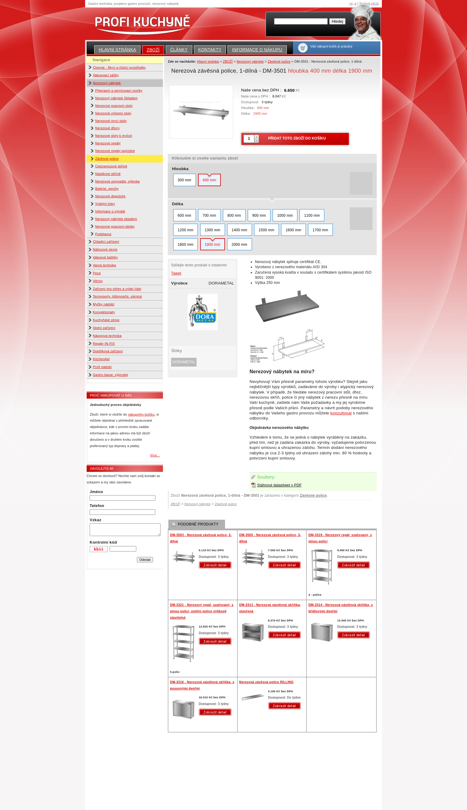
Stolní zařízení (104, 328)
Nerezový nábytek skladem (116, 219)
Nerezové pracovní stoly (114, 105)
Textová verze (369, 3)
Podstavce (103, 234)
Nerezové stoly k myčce (113, 135)
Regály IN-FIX (104, 343)
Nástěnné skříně (108, 174)
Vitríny (98, 281)
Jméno (96, 491)
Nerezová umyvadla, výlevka (117, 181)
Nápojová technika (107, 336)
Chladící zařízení (106, 241)
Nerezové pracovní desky (114, 226)
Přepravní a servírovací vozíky (118, 90)
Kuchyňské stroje (106, 320)
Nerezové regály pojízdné (115, 151)
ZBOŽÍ (153, 50)
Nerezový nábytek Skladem (116, 98)
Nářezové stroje (105, 249)
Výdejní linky (105, 204)
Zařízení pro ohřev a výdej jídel (117, 289)
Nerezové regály (108, 143)
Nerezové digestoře (110, 196)
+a (351, 3)
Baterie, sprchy (106, 188)
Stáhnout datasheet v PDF (279, 485)
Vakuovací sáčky (106, 75)
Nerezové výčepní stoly (113, 113)
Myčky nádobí (103, 304)
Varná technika (104, 265)
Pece (97, 273)
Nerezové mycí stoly (111, 121)
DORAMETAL (183, 362)
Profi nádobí (102, 367)
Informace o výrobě (110, 211)
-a (355, 3)
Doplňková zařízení (108, 351)
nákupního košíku (141, 414)
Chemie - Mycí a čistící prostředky (119, 67)
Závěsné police (107, 158)
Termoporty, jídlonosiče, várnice (117, 296)
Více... (155, 455)
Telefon (97, 505)
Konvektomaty (104, 312)
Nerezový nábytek (107, 83)
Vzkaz (95, 520)
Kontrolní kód (103, 542)
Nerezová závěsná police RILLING (266, 682)
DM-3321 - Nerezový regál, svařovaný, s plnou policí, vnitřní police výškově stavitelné (201, 611)
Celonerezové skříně (111, 166)
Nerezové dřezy (107, 128)
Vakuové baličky (105, 257)
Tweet (176, 273)
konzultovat (341, 413)
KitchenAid (101, 359)
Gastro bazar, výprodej (110, 375)
